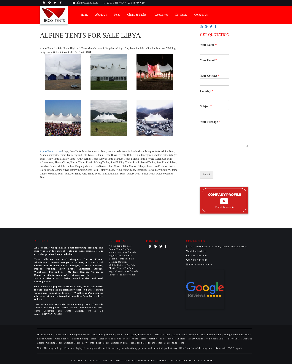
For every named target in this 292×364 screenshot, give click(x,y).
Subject (206, 106)
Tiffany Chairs (196, 338)
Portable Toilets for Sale (122, 274)
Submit (206, 174)
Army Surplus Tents (142, 334)
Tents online (170, 342)
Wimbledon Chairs (216, 338)
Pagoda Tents (214, 334)
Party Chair (234, 338)
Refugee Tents (107, 334)
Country (206, 91)
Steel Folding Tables (110, 338)
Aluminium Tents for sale (122, 252)
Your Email (208, 60)
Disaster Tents (45, 334)
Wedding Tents (54, 342)
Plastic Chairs (45, 338)
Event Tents (103, 342)
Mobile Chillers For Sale (122, 265)
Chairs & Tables (136, 14)
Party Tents (88, 342)
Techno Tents (155, 342)
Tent (181, 342)
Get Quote (181, 14)
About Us (101, 14)
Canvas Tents (180, 334)
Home (84, 14)
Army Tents (123, 334)
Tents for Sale (138, 342)
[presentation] (228, 165)
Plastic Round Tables (135, 338)
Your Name (208, 44)
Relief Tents (62, 334)
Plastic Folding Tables (84, 338)
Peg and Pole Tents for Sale (123, 271)
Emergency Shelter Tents (84, 334)
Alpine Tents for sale (51, 151)
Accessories (161, 14)
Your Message (210, 121)
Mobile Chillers (177, 338)
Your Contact (209, 75)
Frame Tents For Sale (120, 249)
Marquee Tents (197, 334)
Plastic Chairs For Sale (121, 268)
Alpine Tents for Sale (120, 246)
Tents (117, 14)
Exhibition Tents (120, 342)
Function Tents (72, 342)
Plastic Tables (63, 338)
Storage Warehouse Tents (237, 334)
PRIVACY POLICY (52, 314)
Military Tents (163, 334)
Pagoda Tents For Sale (121, 255)
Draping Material (118, 262)
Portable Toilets (158, 338)
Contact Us (201, 14)
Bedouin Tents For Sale (121, 258)
